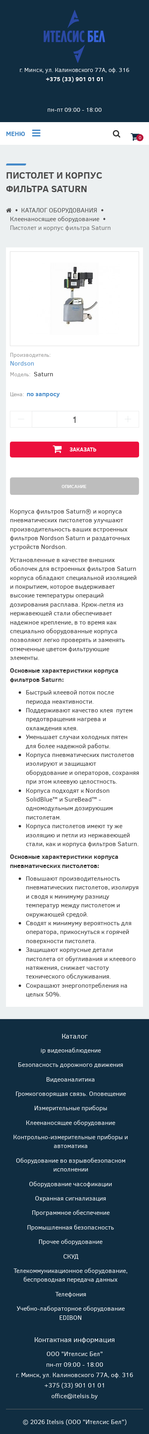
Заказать (75, 448)
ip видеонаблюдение (71, 1050)
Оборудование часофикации (70, 1183)
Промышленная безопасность (70, 1227)
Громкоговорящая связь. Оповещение (70, 1093)
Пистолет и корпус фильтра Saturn (60, 227)
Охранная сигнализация (70, 1198)
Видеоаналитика (70, 1079)
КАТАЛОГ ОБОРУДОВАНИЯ (59, 210)
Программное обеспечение (71, 1212)
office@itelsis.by (74, 1395)
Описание (74, 486)
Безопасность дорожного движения (70, 1064)
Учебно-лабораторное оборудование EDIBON (71, 1312)
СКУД (70, 1256)
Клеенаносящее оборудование (54, 218)
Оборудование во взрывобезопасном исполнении (71, 1164)
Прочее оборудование (71, 1241)
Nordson (22, 363)
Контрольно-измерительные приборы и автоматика (70, 1141)
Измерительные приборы (70, 1107)
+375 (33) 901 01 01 (74, 1385)
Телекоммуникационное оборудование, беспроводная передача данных (71, 1274)
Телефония (70, 1294)
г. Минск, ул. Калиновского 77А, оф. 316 (74, 70)
